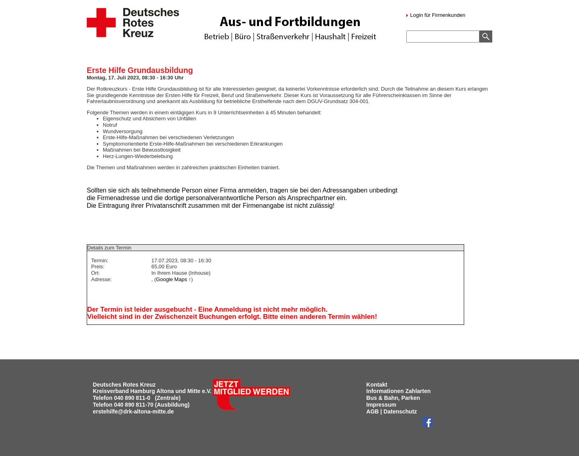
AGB (372, 411)
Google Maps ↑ (173, 279)
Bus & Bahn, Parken (393, 398)
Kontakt (376, 384)
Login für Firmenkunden (437, 15)
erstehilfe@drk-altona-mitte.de (133, 411)
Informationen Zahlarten (398, 391)
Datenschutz (400, 411)
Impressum (381, 404)
